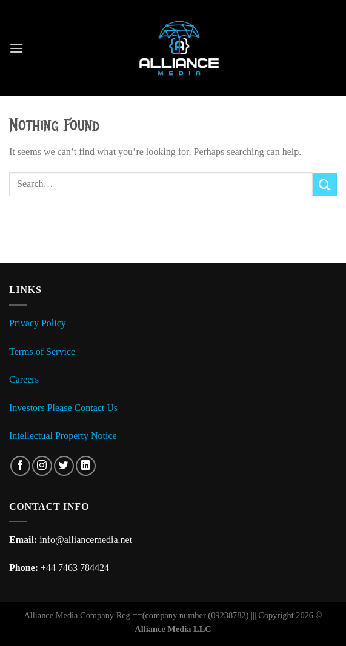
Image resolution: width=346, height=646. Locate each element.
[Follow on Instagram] (42, 466)
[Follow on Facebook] (20, 466)
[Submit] (325, 184)
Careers (24, 379)
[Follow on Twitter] (64, 466)
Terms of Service (42, 351)
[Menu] (16, 48)
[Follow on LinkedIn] (86, 466)
